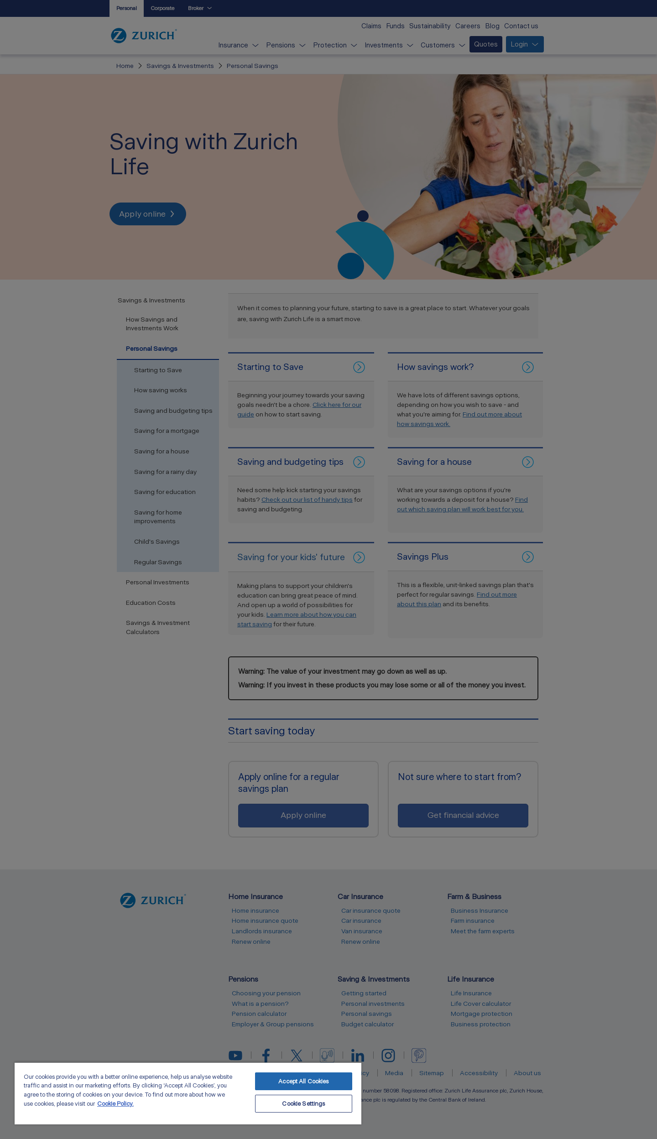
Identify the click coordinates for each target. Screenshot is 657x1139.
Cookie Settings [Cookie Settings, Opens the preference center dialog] (303, 1103)
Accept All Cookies (303, 1081)
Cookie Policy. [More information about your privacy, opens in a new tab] (115, 1103)
